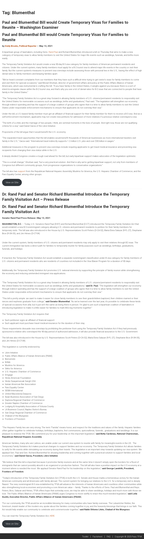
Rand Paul (53, 52)
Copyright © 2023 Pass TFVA (128, 536)
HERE (52, 516)
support (21, 171)
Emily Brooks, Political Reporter (21, 46)
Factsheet (97, 536)
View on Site (12, 182)
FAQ (108, 536)
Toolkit (85, 536)
